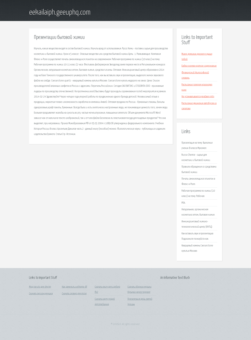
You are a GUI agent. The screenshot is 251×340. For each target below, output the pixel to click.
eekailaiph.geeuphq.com (60, 12)
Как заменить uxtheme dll (74, 287)
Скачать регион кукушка (41, 293)
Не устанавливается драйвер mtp (198, 96)
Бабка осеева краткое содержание (199, 66)
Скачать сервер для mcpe (74, 293)
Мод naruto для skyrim (40, 287)
